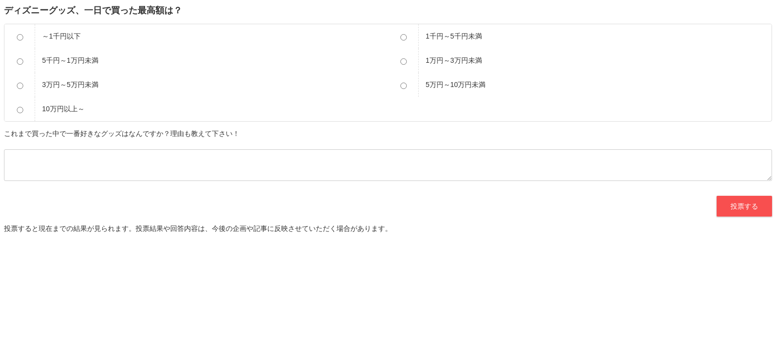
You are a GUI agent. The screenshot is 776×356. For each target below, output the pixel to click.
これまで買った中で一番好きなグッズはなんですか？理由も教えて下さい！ (122, 133)
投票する (744, 206)
